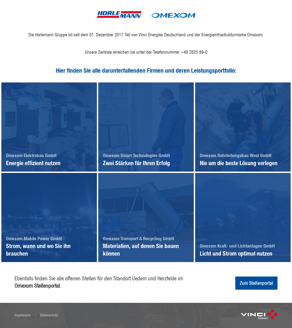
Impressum (23, 315)
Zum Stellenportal (256, 283)
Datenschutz (49, 315)
